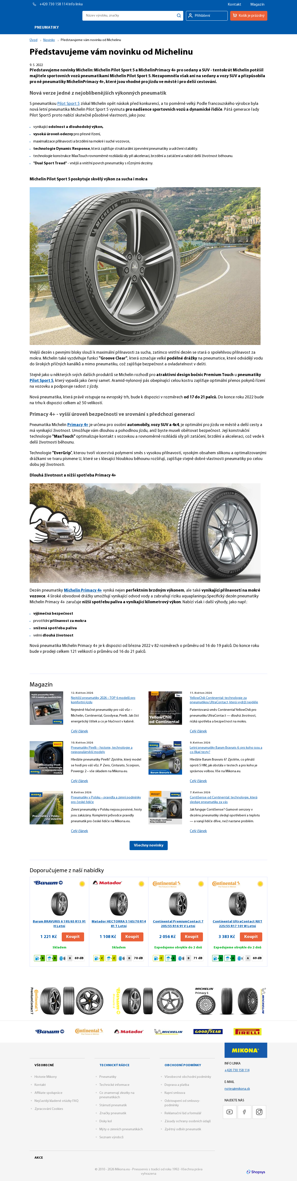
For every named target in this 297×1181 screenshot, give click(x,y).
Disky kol (105, 1121)
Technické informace (114, 1085)
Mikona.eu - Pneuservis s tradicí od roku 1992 (55, 15)
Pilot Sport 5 (68, 104)
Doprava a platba (177, 1085)
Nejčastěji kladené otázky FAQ (57, 1101)
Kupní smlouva (175, 1093)
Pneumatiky (107, 1077)
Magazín (257, 5)
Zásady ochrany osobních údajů (188, 1121)
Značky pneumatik (112, 1113)
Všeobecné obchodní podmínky (188, 1077)
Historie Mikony (46, 1077)
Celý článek (79, 731)
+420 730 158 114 (54, 4)
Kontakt (234, 5)
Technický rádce (114, 1065)
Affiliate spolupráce (48, 1093)
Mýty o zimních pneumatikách (121, 1129)
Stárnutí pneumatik (113, 1105)
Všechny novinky (148, 845)
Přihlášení (202, 16)
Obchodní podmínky (183, 1065)
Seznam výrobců (111, 1137)
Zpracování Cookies (49, 1109)
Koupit (73, 937)
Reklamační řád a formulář (183, 1113)
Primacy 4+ (77, 425)
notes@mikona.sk (237, 1089)
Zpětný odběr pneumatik (183, 1129)
